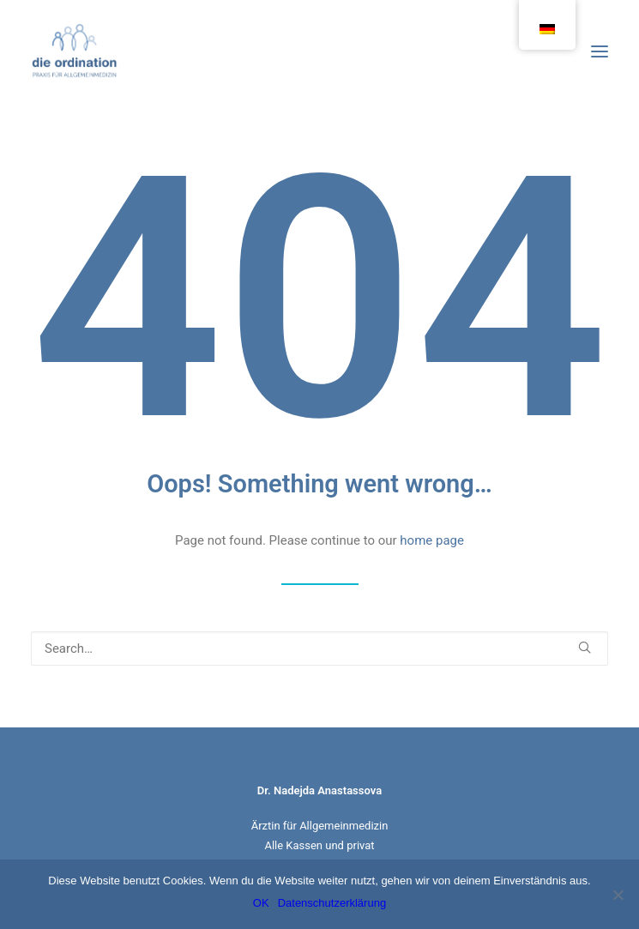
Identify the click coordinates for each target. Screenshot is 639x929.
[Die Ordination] (74, 51)
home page (432, 540)
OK (261, 902)
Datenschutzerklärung (332, 902)
